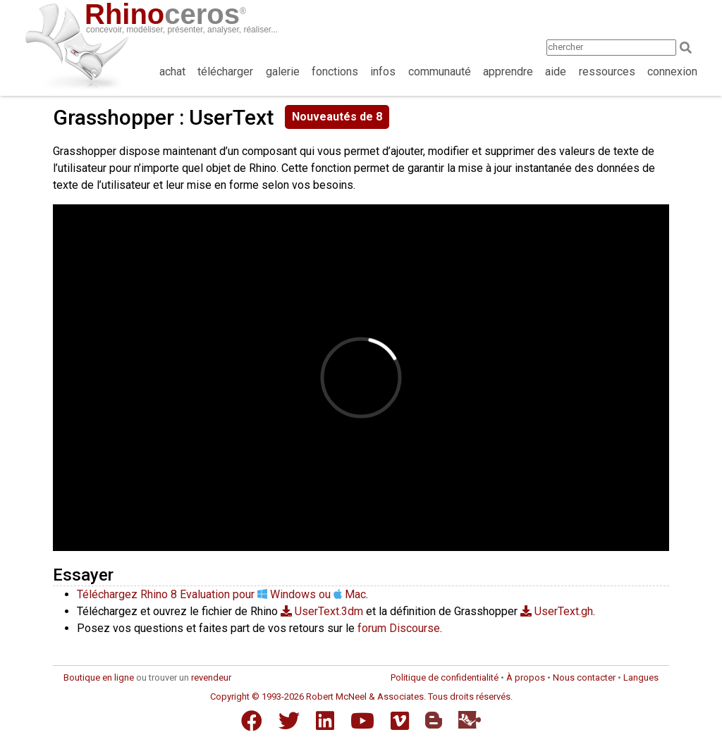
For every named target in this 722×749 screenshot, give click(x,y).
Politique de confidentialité (444, 677)
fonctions (335, 71)
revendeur (211, 677)
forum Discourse (398, 628)
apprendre (508, 71)
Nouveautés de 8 (337, 116)
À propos (525, 677)
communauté (439, 71)
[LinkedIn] (325, 720)
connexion (672, 71)
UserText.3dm (322, 611)
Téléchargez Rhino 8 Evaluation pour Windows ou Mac (221, 594)
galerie (283, 71)
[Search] (690, 47)
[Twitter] (289, 720)
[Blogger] (433, 720)
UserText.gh (556, 611)
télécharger (225, 71)
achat (172, 71)
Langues (641, 677)
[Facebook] (251, 720)
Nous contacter (584, 677)
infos (383, 71)
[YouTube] (362, 720)
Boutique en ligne (98, 677)
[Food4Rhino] (469, 720)
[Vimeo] (400, 720)
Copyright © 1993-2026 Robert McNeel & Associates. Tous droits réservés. (361, 696)
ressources (607, 71)
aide (555, 71)
